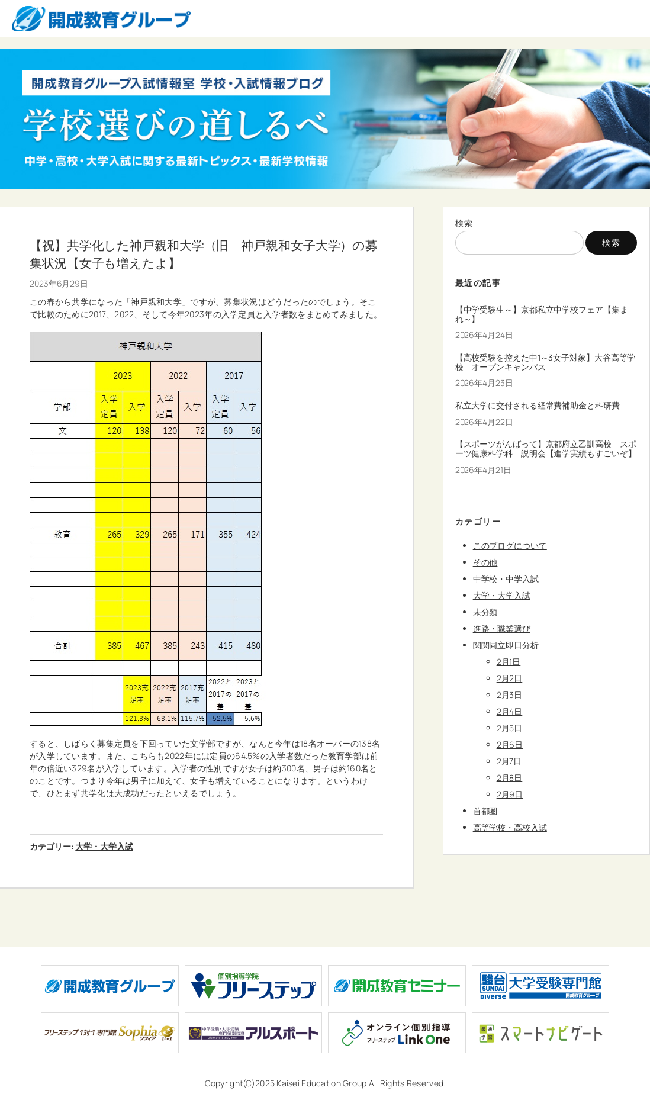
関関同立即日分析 (506, 645)
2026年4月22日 (484, 421)
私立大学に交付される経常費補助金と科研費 (537, 405)
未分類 (485, 611)
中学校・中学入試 (506, 578)
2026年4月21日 (483, 469)
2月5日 (510, 728)
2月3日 (510, 694)
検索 (464, 223)
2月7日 (509, 761)
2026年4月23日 (484, 382)
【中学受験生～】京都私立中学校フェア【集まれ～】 (541, 314)
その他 (485, 562)
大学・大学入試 (104, 846)
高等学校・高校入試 (510, 827)
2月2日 (510, 678)
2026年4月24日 (484, 334)
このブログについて (510, 545)
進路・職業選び (501, 628)
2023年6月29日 (59, 283)
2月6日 (510, 744)
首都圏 (485, 810)
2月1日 (509, 661)
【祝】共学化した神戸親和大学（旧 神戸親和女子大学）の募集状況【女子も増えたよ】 (204, 254)
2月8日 (510, 777)
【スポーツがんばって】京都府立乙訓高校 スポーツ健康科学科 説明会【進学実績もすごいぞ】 (545, 448)
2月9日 (510, 794)
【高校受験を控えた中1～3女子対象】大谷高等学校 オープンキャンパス (545, 362)
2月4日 (510, 711)
